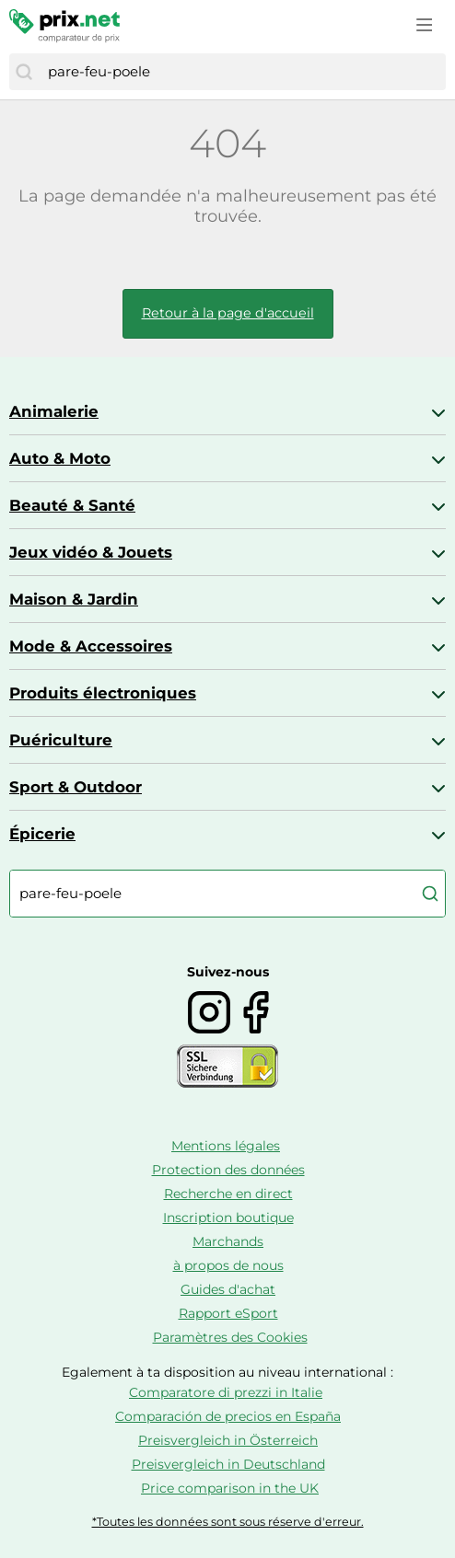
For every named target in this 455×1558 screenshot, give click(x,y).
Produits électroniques (102, 693)
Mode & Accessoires (90, 646)
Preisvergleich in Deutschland (228, 1464)
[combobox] (242, 71)
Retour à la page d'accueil (228, 313)
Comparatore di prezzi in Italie (225, 1392)
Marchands (227, 1241)
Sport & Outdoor (75, 787)
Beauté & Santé (72, 505)
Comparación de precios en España (228, 1416)
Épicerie (42, 834)
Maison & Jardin (73, 599)
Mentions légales (225, 1145)
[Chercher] (24, 71)
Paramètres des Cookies (230, 1337)
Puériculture (60, 740)
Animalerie (54, 411)
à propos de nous (228, 1265)
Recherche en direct (228, 1193)
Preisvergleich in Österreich (228, 1440)
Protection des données (228, 1169)
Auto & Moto (60, 458)
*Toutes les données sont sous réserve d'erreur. (228, 1522)
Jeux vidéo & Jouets (90, 552)
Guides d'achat (228, 1289)
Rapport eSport (228, 1313)
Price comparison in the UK (230, 1488)
